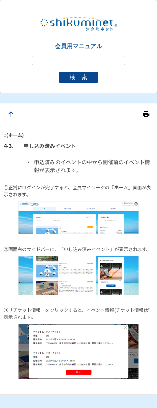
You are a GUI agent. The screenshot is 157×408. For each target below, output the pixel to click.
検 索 (78, 77)
